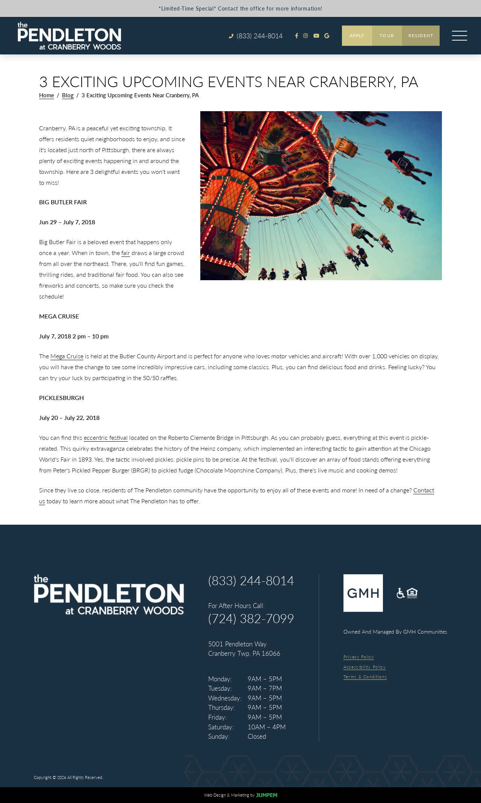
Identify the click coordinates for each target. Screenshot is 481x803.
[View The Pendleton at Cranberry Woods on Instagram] (305, 35)
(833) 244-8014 (251, 580)
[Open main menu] (459, 36)
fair (125, 252)
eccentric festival (106, 437)
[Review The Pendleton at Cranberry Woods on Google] (326, 35)
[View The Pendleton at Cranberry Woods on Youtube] (316, 35)
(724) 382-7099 (251, 618)
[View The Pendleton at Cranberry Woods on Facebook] (296, 35)
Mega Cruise (66, 356)
